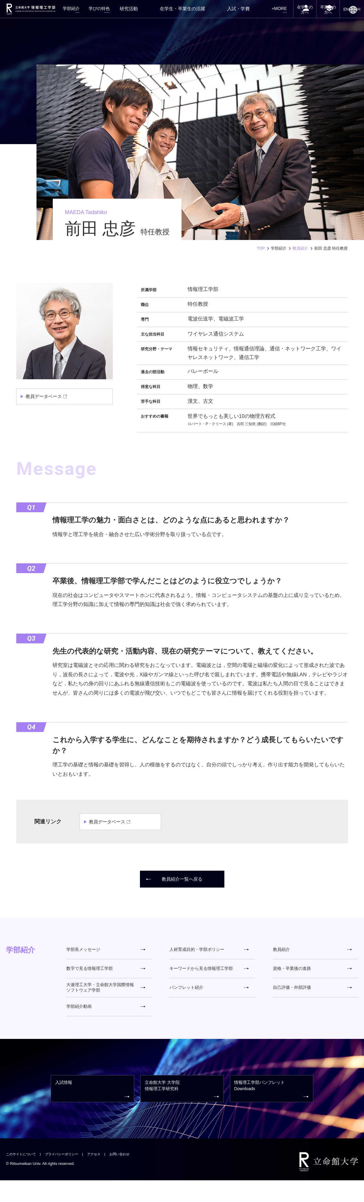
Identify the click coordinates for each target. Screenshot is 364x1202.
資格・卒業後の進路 (312, 974)
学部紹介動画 (105, 1019)
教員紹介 (300, 248)
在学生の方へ (295, 17)
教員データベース (45, 396)
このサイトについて (23, 1175)
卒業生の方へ (322, 17)
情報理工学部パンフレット (272, 1108)
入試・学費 (240, 13)
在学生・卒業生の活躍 (201, 13)
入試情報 (93, 1108)
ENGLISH (350, 19)
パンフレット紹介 (208, 996)
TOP (261, 248)
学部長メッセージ (105, 951)
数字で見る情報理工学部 (105, 974)
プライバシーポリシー (70, 1175)
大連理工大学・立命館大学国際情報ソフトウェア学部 (105, 997)
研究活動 (162, 13)
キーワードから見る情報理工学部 (208, 974)
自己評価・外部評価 (312, 996)
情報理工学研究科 (183, 1108)
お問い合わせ (135, 1175)
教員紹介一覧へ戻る (175, 879)
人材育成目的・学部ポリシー (208, 951)
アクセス (106, 1175)
